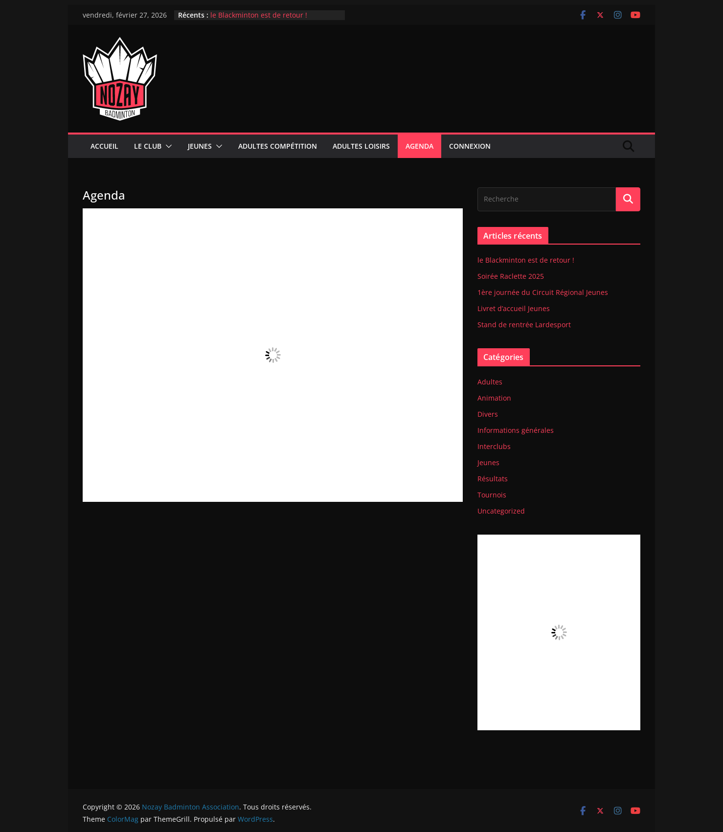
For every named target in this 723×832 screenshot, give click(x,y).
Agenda (419, 146)
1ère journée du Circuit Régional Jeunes (542, 292)
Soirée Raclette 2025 (510, 276)
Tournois (491, 494)
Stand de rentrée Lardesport (524, 324)
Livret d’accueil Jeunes (513, 308)
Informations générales (515, 430)
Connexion (470, 146)
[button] (166, 146)
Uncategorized (501, 511)
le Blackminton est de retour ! (258, 15)
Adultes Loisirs (361, 146)
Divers (487, 414)
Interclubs (494, 446)
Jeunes (200, 146)
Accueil (104, 146)
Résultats (492, 478)
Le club (147, 146)
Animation (494, 398)
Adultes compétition (277, 146)
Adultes (489, 381)
